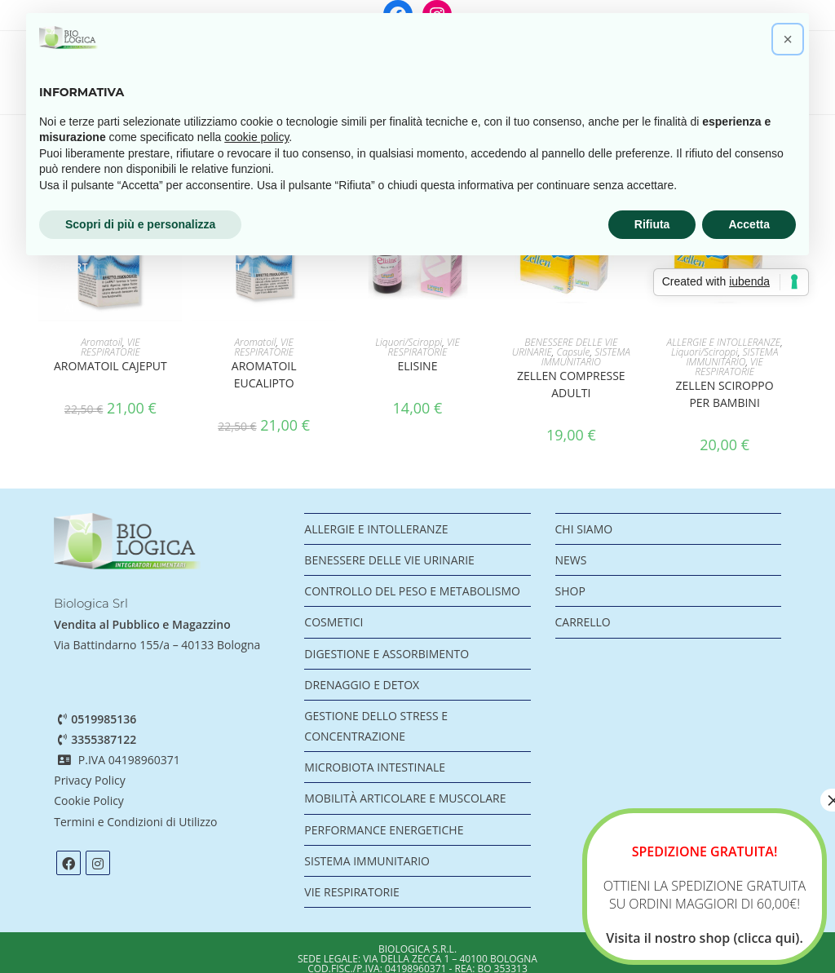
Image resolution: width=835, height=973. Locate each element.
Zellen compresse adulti (571, 384)
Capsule (573, 352)
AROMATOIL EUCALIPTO (264, 374)
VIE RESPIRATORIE (110, 347)
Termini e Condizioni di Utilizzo (137, 821)
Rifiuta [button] (652, 224)
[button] (788, 39)
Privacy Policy (89, 780)
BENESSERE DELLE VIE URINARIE (389, 560)
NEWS (571, 560)
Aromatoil (101, 342)
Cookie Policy (89, 800)
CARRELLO (583, 622)
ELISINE (418, 366)
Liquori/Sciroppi (408, 342)
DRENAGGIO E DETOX (361, 684)
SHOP (570, 591)
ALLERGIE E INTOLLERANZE (724, 342)
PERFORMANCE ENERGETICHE (383, 830)
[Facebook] (68, 863)
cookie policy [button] (256, 137)
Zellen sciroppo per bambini (725, 394)
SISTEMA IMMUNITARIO (585, 357)
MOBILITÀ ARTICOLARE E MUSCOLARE (405, 798)
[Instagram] (98, 863)
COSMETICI (333, 622)
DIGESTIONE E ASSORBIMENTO (386, 653)
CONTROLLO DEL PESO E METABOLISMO (412, 591)
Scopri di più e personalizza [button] (140, 224)
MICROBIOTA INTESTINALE (374, 767)
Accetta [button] (749, 224)
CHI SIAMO (584, 529)
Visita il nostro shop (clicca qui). (704, 938)
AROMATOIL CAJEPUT (110, 366)
